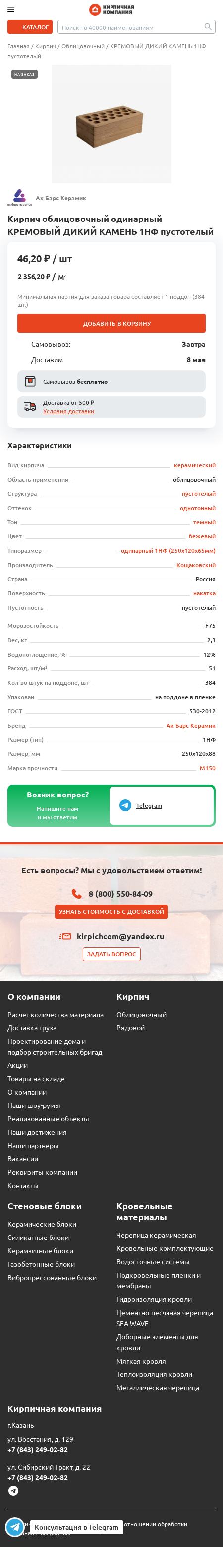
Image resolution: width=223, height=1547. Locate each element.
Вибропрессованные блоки (52, 1277)
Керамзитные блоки (40, 1250)
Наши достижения (37, 1131)
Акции (17, 1065)
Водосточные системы (153, 1261)
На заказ (24, 74)
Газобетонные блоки (41, 1263)
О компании (27, 1091)
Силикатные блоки (38, 1237)
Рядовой (130, 1027)
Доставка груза (31, 1027)
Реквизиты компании (42, 1171)
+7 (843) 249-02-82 (37, 1449)
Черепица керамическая (156, 1234)
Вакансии (22, 1158)
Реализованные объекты (48, 1118)
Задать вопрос (111, 954)
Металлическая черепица (157, 1387)
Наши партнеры (33, 1145)
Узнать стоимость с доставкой (111, 911)
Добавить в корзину (117, 323)
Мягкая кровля (141, 1360)
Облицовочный (141, 1014)
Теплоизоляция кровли (154, 1374)
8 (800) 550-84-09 (121, 893)
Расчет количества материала (55, 1014)
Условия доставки (68, 411)
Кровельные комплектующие (165, 1247)
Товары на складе (36, 1078)
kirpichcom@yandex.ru (120, 936)
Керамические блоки (41, 1223)
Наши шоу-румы (33, 1105)
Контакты (23, 1185)
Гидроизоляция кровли (154, 1298)
